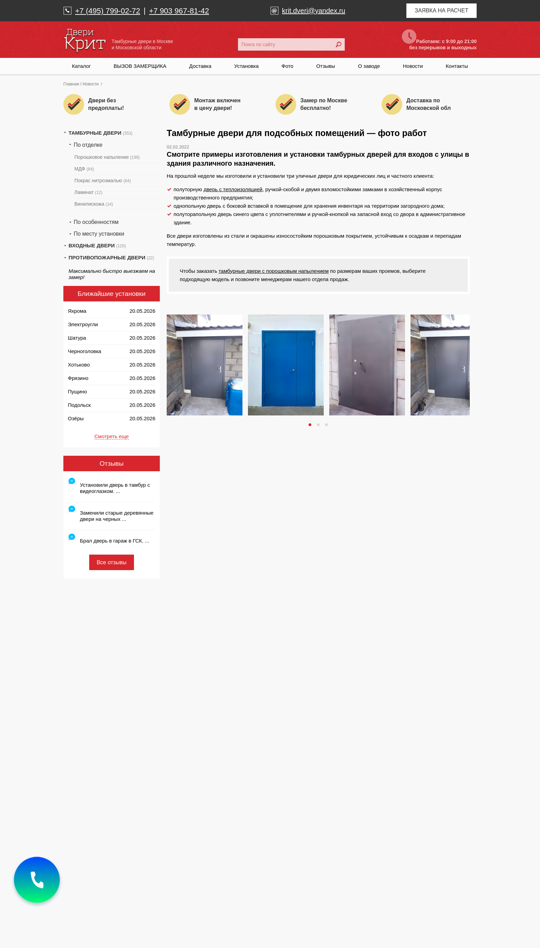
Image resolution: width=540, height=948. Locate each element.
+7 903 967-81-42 (179, 11)
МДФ (84, 169)
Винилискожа (93, 204)
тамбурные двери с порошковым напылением (274, 271)
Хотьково (79, 365)
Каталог (81, 66)
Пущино (77, 391)
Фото (287, 66)
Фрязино (78, 378)
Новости (413, 66)
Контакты (457, 66)
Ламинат (88, 192)
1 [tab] (311, 424)
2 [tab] (319, 424)
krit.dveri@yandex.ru (313, 10)
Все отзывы (112, 562)
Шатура (77, 338)
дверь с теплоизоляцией (233, 189)
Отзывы (325, 66)
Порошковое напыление (107, 157)
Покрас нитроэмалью (102, 180)
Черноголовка (84, 351)
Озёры (76, 418)
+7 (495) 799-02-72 (107, 11)
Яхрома (77, 311)
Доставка (200, 66)
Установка (246, 66)
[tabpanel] (204, 365)
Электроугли (83, 324)
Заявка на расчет (441, 10)
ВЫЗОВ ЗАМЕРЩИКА (140, 66)
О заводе (369, 66)
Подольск (79, 405)
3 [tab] (327, 424)
